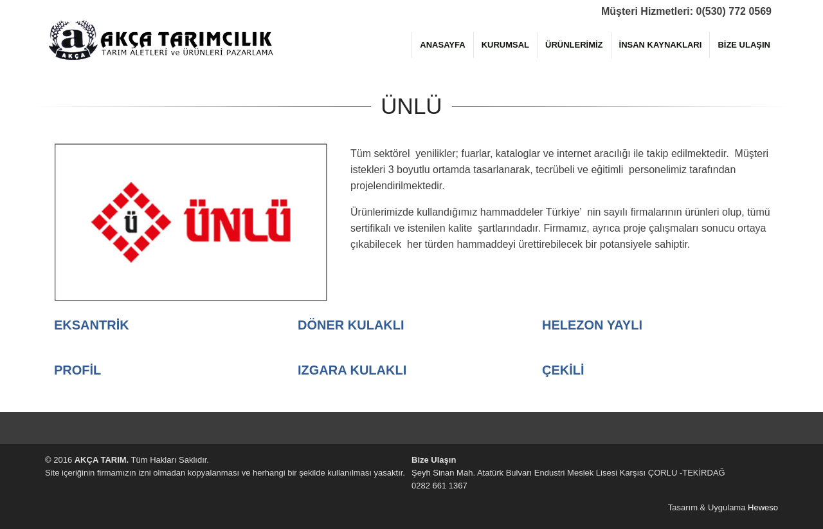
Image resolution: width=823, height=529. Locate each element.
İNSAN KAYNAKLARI (660, 45)
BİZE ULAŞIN (744, 45)
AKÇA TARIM (160, 38)
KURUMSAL (505, 45)
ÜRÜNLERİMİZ (574, 45)
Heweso (763, 507)
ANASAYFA (442, 45)
